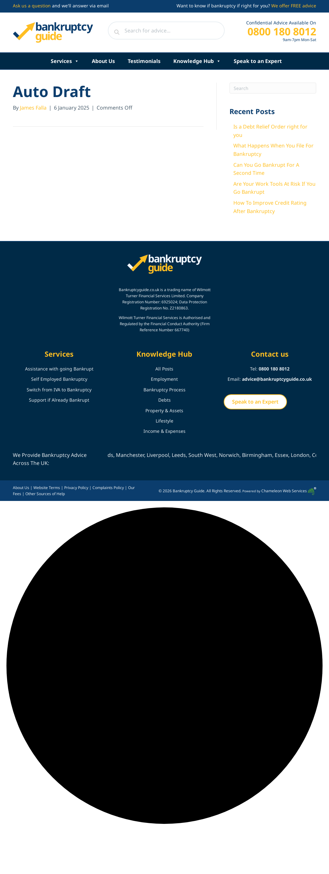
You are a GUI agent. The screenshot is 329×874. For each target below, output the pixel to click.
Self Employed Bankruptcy (59, 379)
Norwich (234, 455)
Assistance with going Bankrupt (59, 369)
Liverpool (163, 455)
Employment (164, 379)
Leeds (184, 455)
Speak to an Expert (258, 61)
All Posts (164, 369)
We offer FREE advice (293, 6)
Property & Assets (164, 410)
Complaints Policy (108, 487)
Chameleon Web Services (288, 491)
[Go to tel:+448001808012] (275, 32)
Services (65, 61)
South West (207, 455)
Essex (286, 455)
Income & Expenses (164, 431)
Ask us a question (32, 6)
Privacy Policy (76, 487)
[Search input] (166, 31)
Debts (164, 400)
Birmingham (262, 455)
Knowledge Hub (197, 61)
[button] (164, 667)
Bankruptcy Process (164, 390)
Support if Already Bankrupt (59, 400)
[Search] (272, 88)
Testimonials (144, 61)
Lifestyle (164, 421)
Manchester (135, 455)
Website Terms (46, 487)
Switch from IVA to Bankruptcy (59, 390)
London (305, 455)
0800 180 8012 (274, 369)
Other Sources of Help (45, 493)
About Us (103, 61)
